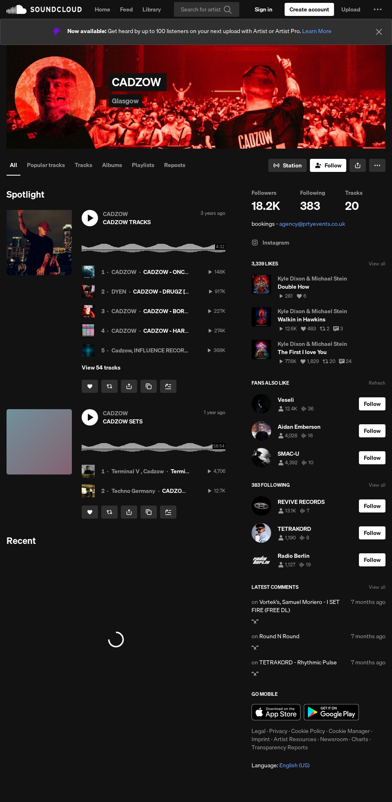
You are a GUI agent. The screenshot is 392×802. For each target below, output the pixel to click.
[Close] (378, 31)
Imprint (261, 739)
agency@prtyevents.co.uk (312, 223)
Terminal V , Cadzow (137, 471)
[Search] (206, 9)
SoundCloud (44, 9)
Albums (112, 164)
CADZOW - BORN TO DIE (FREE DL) (188, 311)
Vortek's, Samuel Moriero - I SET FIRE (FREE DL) (296, 606)
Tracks (83, 164)
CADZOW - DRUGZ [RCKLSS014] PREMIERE (189, 291)
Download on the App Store (276, 712)
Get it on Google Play (331, 712)
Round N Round (279, 636)
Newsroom (334, 739)
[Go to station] (287, 165)
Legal (258, 730)
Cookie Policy (308, 730)
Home (102, 9)
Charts (360, 739)
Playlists (143, 164)
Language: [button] (281, 765)
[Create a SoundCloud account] (309, 9)
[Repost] (109, 386)
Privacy (278, 730)
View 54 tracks (101, 367)
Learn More (317, 31)
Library (152, 9)
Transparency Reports (280, 747)
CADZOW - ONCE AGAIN (175, 271)
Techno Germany (133, 490)
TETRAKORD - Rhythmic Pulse (298, 662)
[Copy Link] (148, 386)
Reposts (174, 164)
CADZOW (123, 271)
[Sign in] (263, 9)
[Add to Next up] (168, 386)
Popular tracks (46, 164)
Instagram (270, 242)
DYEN (118, 291)
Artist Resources (295, 739)
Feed (126, 9)
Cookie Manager (349, 730)
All (13, 164)
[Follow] (328, 165)
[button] (377, 9)
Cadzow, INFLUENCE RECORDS (151, 350)
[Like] (90, 386)
